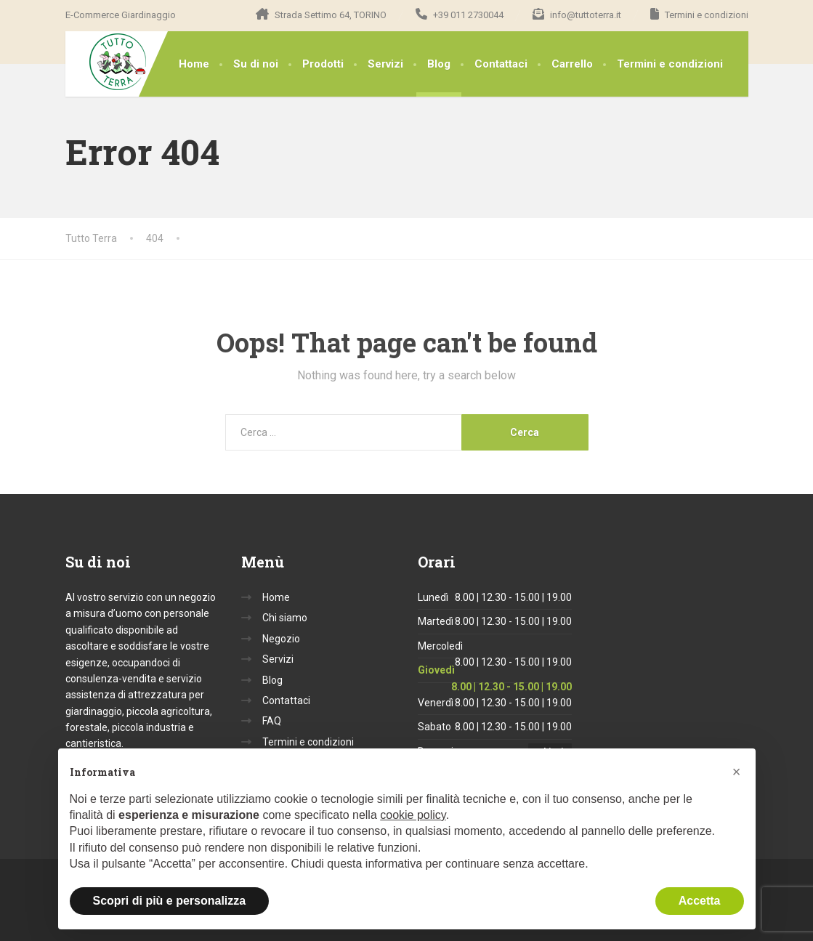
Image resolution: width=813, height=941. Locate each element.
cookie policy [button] (412, 815)
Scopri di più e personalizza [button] (169, 900)
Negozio (281, 639)
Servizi (385, 63)
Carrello (572, 63)
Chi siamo (284, 617)
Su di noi (255, 63)
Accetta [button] (700, 900)
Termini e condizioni (670, 63)
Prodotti (323, 63)
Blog (438, 63)
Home (194, 63)
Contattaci (500, 63)
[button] (736, 771)
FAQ (271, 721)
